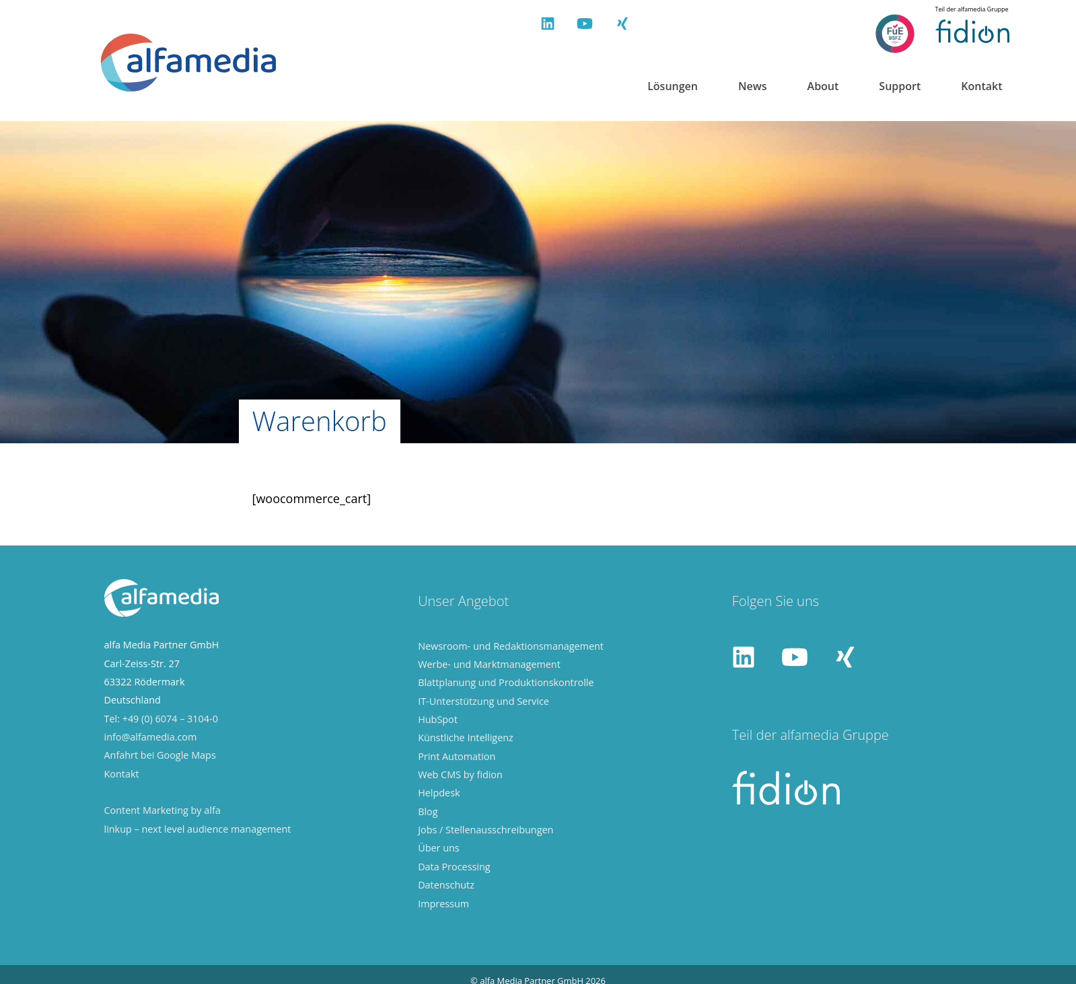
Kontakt (981, 86)
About (823, 86)
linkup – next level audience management (197, 826)
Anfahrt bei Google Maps (160, 752)
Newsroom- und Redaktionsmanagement (511, 642)
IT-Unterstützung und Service (483, 697)
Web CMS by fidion (460, 771)
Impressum (443, 900)
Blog (427, 808)
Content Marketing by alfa (162, 807)
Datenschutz (446, 882)
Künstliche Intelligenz (465, 734)
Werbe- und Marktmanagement (489, 661)
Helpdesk (439, 790)
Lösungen (672, 86)
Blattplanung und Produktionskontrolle (506, 679)
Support (900, 86)
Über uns (439, 845)
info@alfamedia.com (150, 734)
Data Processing (454, 864)
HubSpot (438, 716)
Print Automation (456, 753)
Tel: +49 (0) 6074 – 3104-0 (161, 715)
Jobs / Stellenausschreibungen (485, 827)
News (752, 86)
